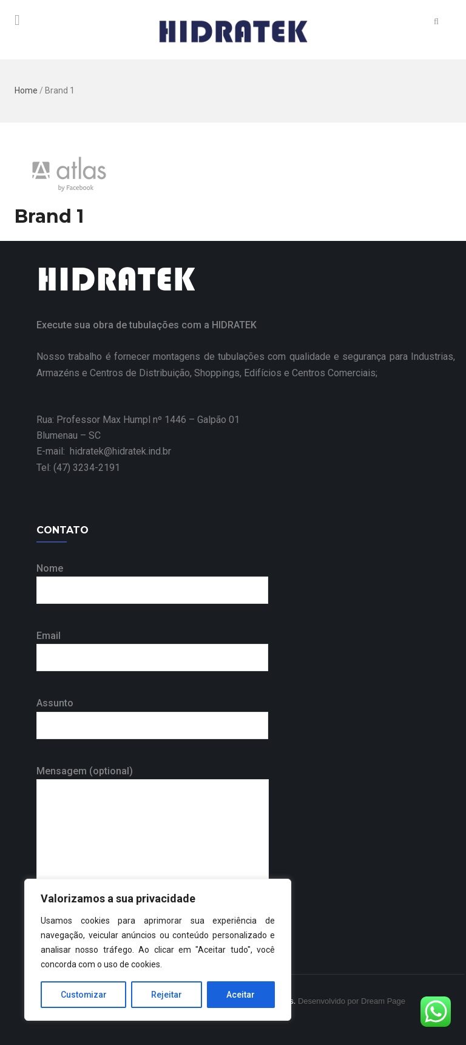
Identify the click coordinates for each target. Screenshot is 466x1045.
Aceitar (241, 994)
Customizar (84, 994)
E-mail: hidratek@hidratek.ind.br (103, 451)
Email (152, 646)
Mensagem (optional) (152, 832)
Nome (152, 579)
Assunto (152, 714)
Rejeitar (167, 994)
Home (26, 90)
